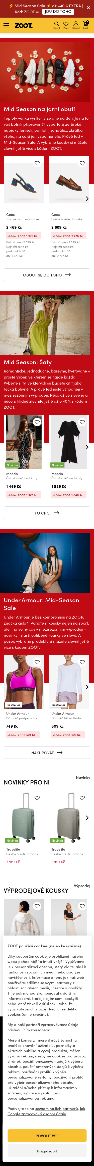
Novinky (83, 777)
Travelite (13, 849)
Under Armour (17, 713)
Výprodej (82, 885)
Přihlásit (76, 25)
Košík (86, 24)
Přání (65, 25)
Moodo (12, 473)
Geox (10, 214)
